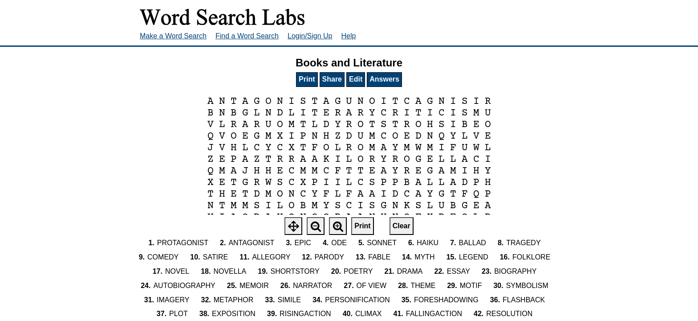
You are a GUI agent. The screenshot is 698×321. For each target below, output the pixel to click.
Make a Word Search (173, 36)
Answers (384, 79)
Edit (355, 79)
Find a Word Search (247, 36)
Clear (401, 226)
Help (348, 36)
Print (307, 79)
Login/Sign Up (310, 36)
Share (332, 79)
